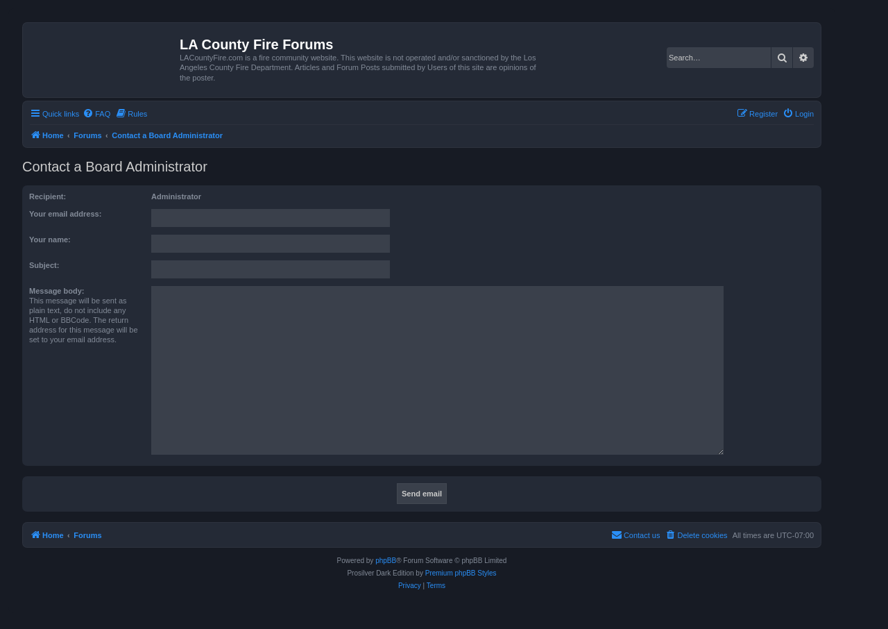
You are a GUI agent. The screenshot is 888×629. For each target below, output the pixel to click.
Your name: (50, 239)
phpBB (385, 560)
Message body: (56, 291)
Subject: (44, 265)
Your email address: (65, 214)
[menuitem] (96, 114)
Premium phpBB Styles (461, 573)
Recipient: (47, 196)
